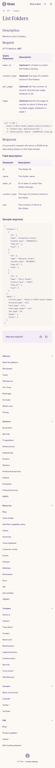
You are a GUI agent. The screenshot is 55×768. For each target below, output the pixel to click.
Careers (5, 621)
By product (7, 428)
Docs (4, 580)
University (6, 537)
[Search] (45, 4)
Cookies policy (8, 658)
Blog (4, 512)
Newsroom (7, 640)
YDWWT (6, 599)
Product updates (10, 733)
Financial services (10, 490)
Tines (21, 761)
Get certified (7, 593)
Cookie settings (32, 761)
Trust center (8, 671)
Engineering (7, 453)
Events (5, 555)
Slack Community (10, 692)
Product (5, 459)
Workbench (7, 381)
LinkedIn (6, 699)
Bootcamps (7, 574)
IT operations (8, 440)
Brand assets (8, 646)
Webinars (6, 568)
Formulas (6, 400)
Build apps (6, 393)
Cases (5, 375)
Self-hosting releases (12, 745)
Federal (5, 478)
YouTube (6, 711)
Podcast (6, 562)
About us (6, 615)
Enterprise (7, 484)
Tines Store (7, 627)
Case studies (8, 518)
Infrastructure (8, 446)
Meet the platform (10, 362)
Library (5, 530)
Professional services (11, 471)
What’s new (7, 406)
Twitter (6, 705)
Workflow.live (8, 677)
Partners (6, 465)
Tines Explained (9, 543)
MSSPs (5, 496)
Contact (6, 633)
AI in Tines (6, 387)
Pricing (5, 412)
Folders (17, 11)
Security (6, 434)
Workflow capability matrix (13, 524)
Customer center (10, 549)
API (3, 587)
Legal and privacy (9, 652)
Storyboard (7, 368)
